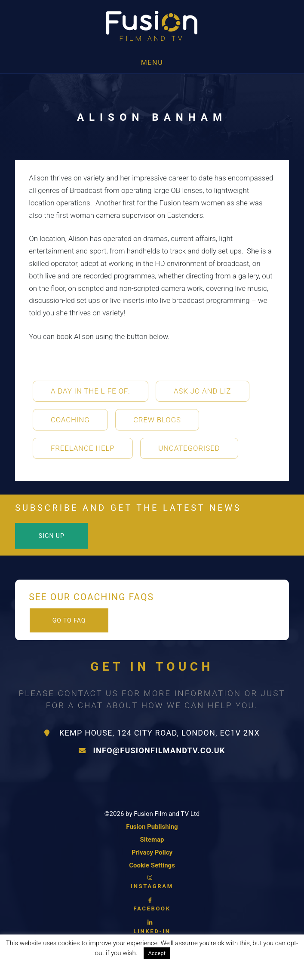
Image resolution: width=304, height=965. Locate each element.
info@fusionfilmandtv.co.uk (152, 750)
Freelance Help (83, 448)
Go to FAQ (69, 620)
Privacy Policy (152, 852)
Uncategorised (189, 448)
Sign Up (51, 535)
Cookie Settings (152, 865)
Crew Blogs (157, 419)
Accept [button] (157, 953)
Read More (193, 953)
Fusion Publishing (152, 827)
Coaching (70, 419)
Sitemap (152, 839)
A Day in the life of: (90, 391)
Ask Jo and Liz (202, 391)
